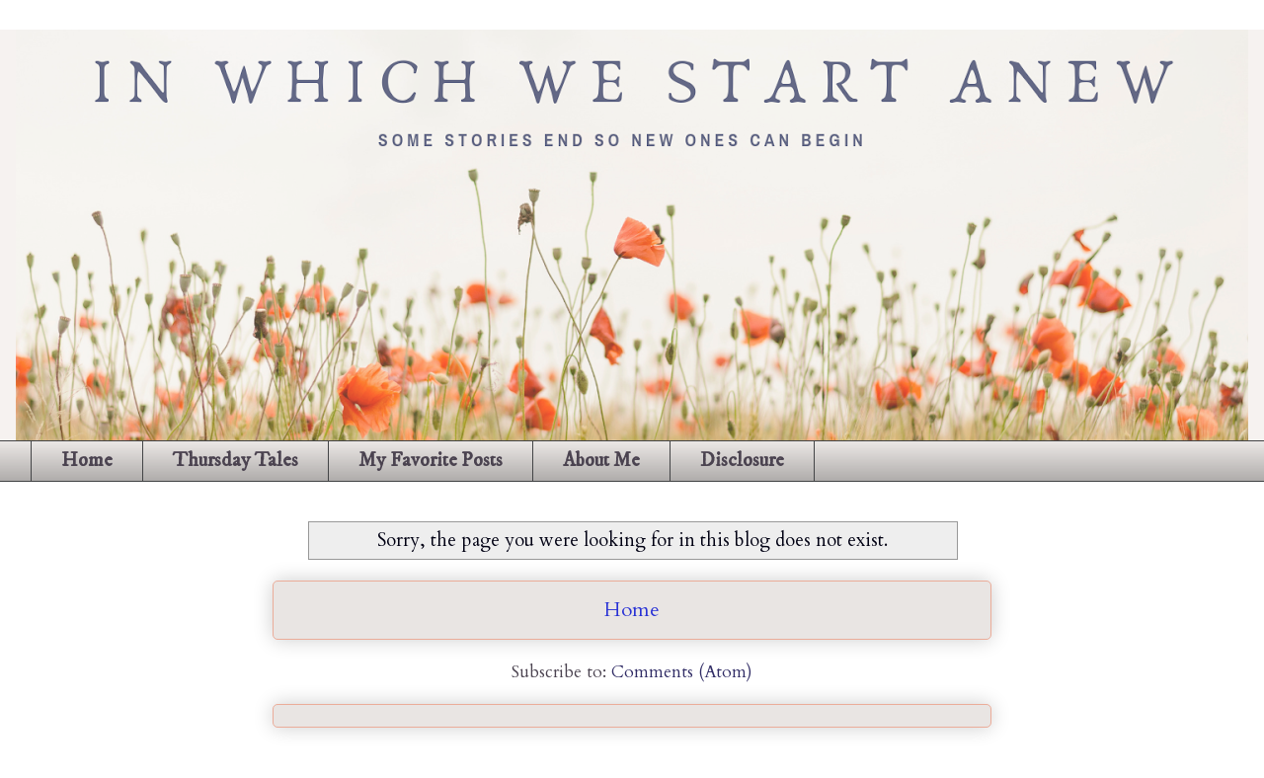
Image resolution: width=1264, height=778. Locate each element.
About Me (601, 460)
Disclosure (742, 460)
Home (87, 460)
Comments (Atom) (681, 672)
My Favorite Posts (430, 460)
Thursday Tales (235, 460)
